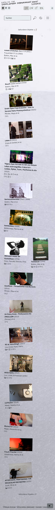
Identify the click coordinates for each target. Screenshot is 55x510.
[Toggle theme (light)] (50, 505)
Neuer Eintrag (9, 507)
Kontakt (39, 507)
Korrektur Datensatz (25, 507)
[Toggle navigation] (48, 18)
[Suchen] (17, 18)
